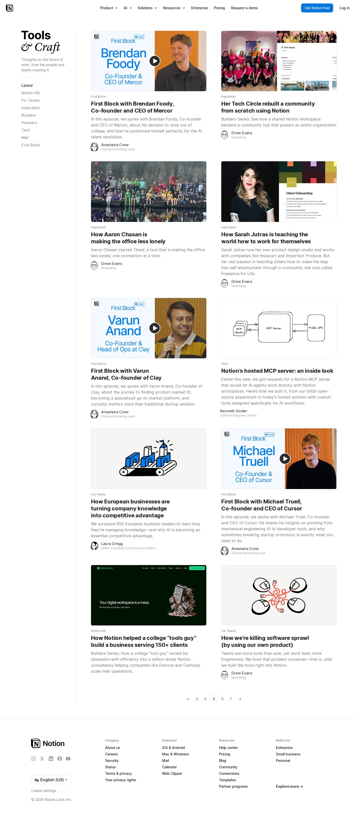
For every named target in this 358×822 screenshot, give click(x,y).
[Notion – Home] (10, 8)
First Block (30, 145)
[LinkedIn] (50, 758)
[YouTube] (68, 758)
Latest (27, 85)
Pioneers (29, 122)
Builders (28, 115)
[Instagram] (33, 758)
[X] (42, 758)
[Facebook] (59, 758)
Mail (25, 137)
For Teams (30, 100)
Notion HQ (30, 92)
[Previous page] (188, 699)
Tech (25, 130)
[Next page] (239, 699)
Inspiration (30, 107)
